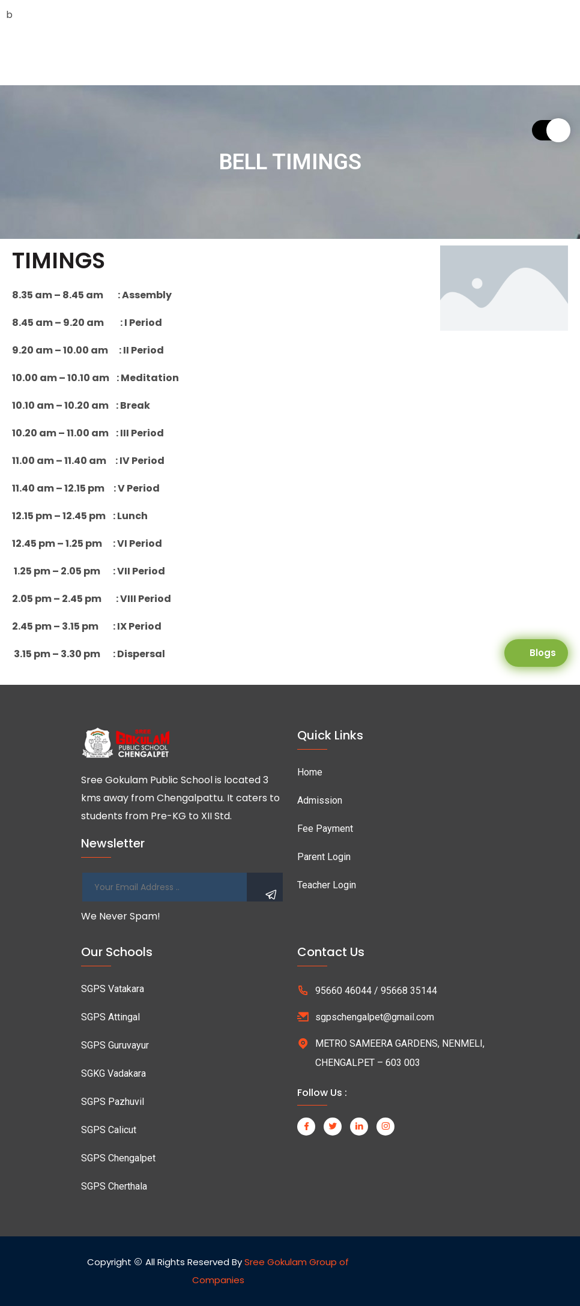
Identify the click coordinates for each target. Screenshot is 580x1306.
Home (309, 772)
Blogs (543, 652)
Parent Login (324, 856)
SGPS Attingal (110, 1017)
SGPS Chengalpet (118, 1158)
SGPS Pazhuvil (112, 1101)
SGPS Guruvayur (115, 1045)
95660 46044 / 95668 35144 (376, 990)
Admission (319, 800)
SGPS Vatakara (112, 989)
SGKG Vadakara (113, 1073)
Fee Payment (325, 828)
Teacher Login (326, 885)
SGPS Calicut (108, 1130)
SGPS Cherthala (114, 1186)
